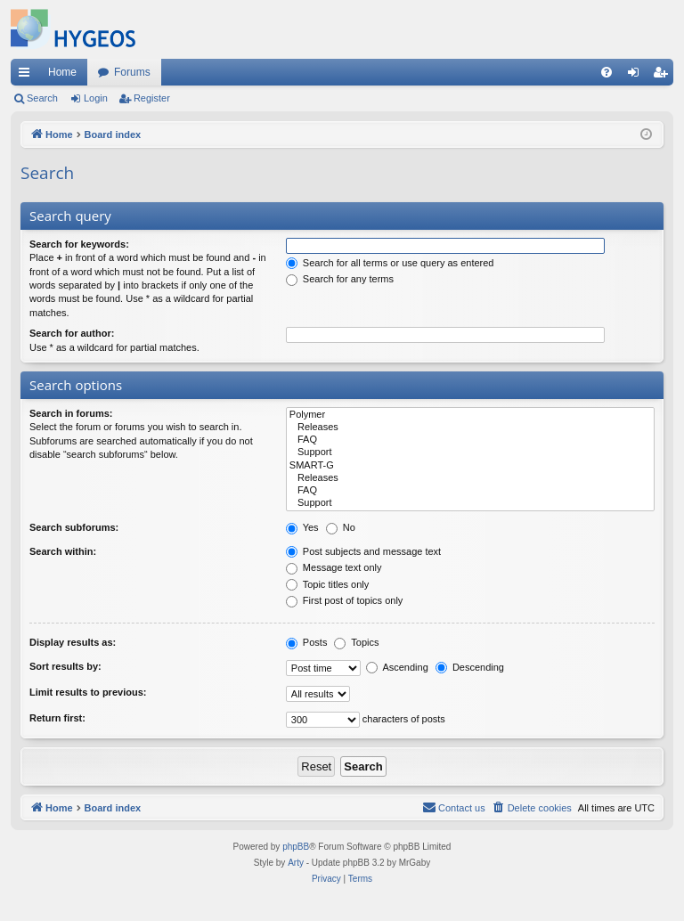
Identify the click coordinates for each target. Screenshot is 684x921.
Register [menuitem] (664, 76)
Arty (296, 863)
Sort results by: (65, 666)
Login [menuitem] (637, 76)
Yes (302, 527)
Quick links (27, 76)
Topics (356, 642)
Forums (132, 72)
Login (96, 98)
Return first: (57, 718)
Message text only (334, 567)
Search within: (62, 551)
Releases (470, 427)
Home (62, 72)
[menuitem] (606, 72)
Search (42, 98)
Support (470, 452)
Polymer (470, 415)
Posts (307, 642)
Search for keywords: (79, 244)
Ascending (397, 667)
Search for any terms (340, 278)
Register (152, 98)
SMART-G (470, 466)
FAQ (470, 440)
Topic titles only (327, 584)
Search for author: (71, 333)
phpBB (295, 847)
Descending (470, 667)
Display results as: (72, 642)
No (340, 527)
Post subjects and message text (363, 551)
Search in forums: (71, 413)
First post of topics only (344, 600)
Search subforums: (73, 527)
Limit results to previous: (87, 692)
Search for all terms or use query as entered (390, 262)
